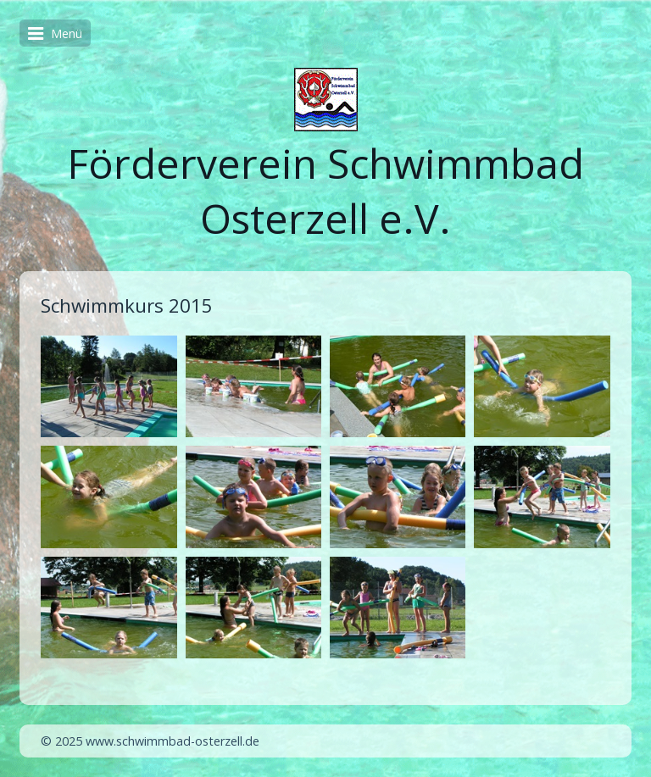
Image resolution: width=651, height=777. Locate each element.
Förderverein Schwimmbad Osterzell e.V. (325, 191)
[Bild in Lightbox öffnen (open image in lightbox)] (108, 386)
